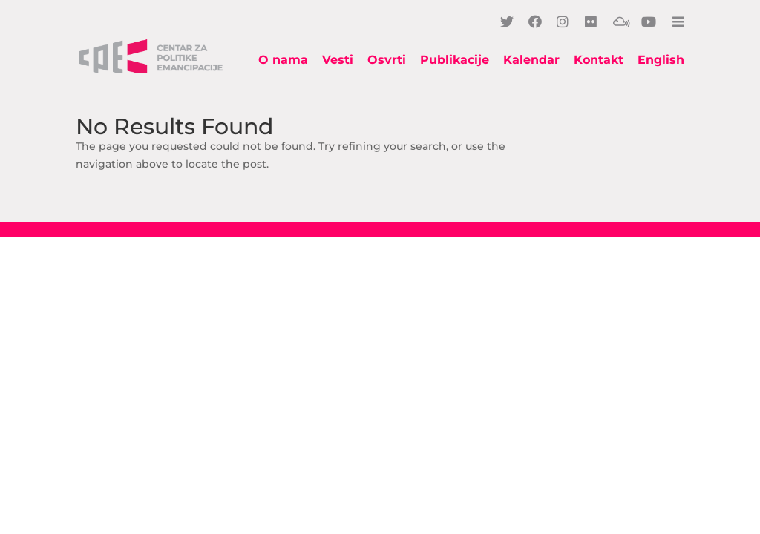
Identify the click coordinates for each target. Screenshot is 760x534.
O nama (283, 61)
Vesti (337, 61)
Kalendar (531, 61)
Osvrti (386, 61)
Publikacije (454, 61)
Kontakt (598, 61)
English (661, 61)
